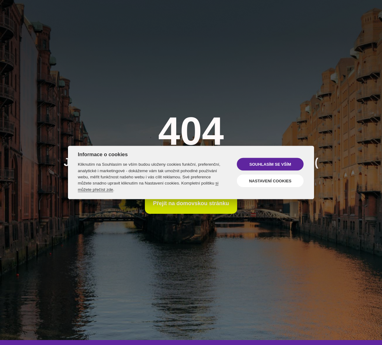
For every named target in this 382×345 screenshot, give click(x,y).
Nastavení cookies (270, 180)
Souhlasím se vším (270, 164)
